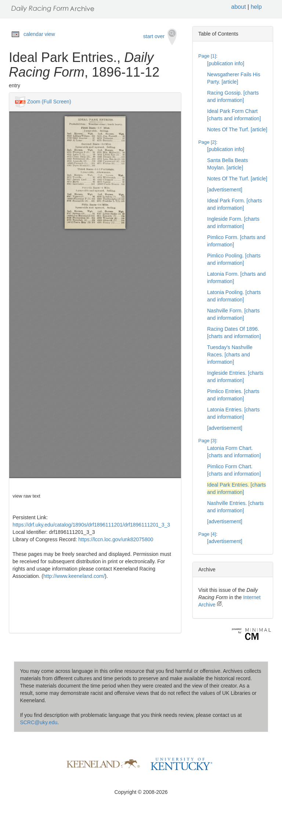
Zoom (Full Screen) (49, 101)
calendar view (39, 34)
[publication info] (225, 63)
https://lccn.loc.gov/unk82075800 (115, 539)
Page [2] (207, 142)
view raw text (26, 496)
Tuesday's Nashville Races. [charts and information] (230, 354)
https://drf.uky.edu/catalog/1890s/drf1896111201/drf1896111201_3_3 (91, 525)
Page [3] (207, 440)
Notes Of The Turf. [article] (237, 129)
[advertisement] (224, 190)
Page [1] (207, 56)
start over (160, 37)
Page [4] (207, 534)
